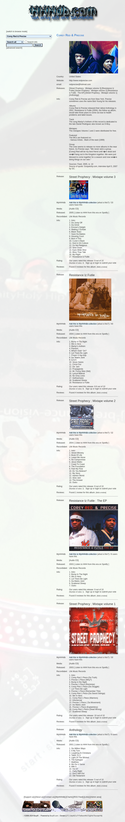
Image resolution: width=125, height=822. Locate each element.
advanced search (14, 48)
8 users (114, 554)
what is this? (103, 202)
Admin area (96, 797)
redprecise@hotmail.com (80, 84)
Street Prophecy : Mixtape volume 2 (91, 90)
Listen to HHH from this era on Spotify (91, 213)
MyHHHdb (60, 797)
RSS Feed (78, 797)
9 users (114, 734)
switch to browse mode (17, 31)
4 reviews (79, 393)
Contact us (49, 797)
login (97, 263)
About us (39, 797)
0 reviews (79, 267)
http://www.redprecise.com (80, 80)
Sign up (89, 263)
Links (86, 797)
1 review (79, 492)
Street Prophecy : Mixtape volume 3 (85, 88)
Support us (29, 797)
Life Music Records (77, 216)
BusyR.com (54, 816)
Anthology (74, 95)
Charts (69, 797)
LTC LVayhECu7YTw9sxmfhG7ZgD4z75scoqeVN (84, 816)
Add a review (102, 267)
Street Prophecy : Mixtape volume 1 (101, 93)
